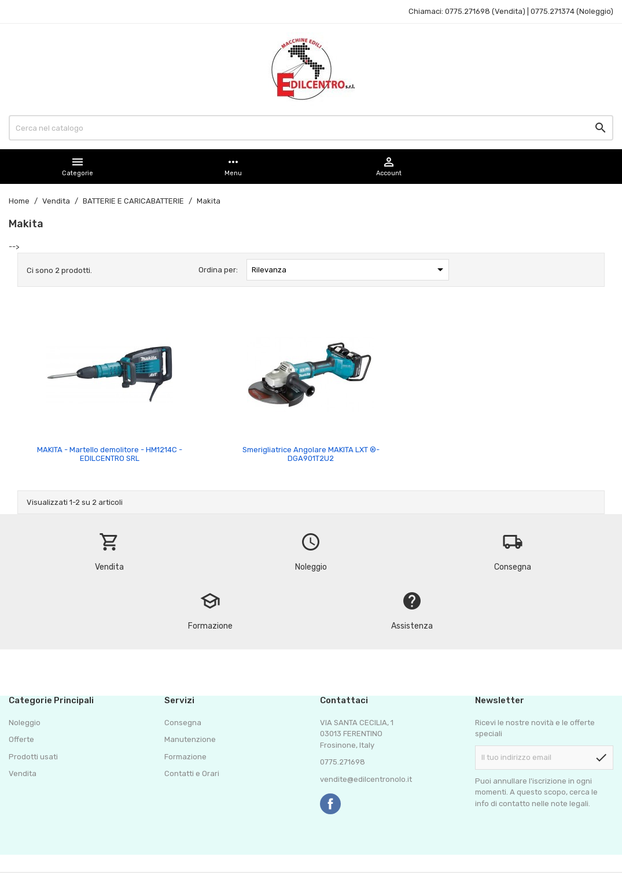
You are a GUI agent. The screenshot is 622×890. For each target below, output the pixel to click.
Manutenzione (190, 739)
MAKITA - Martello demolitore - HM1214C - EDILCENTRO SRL (109, 453)
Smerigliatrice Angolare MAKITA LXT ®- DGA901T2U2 (311, 453)
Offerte (21, 739)
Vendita (22, 773)
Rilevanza (349, 269)
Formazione (185, 756)
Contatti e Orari (191, 773)
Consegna (182, 722)
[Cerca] (311, 127)
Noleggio (25, 722)
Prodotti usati (33, 756)
